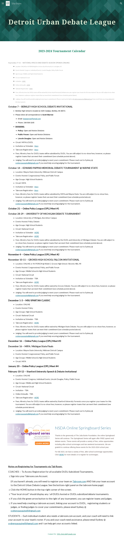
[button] (3, 3)
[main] (62, 20)
